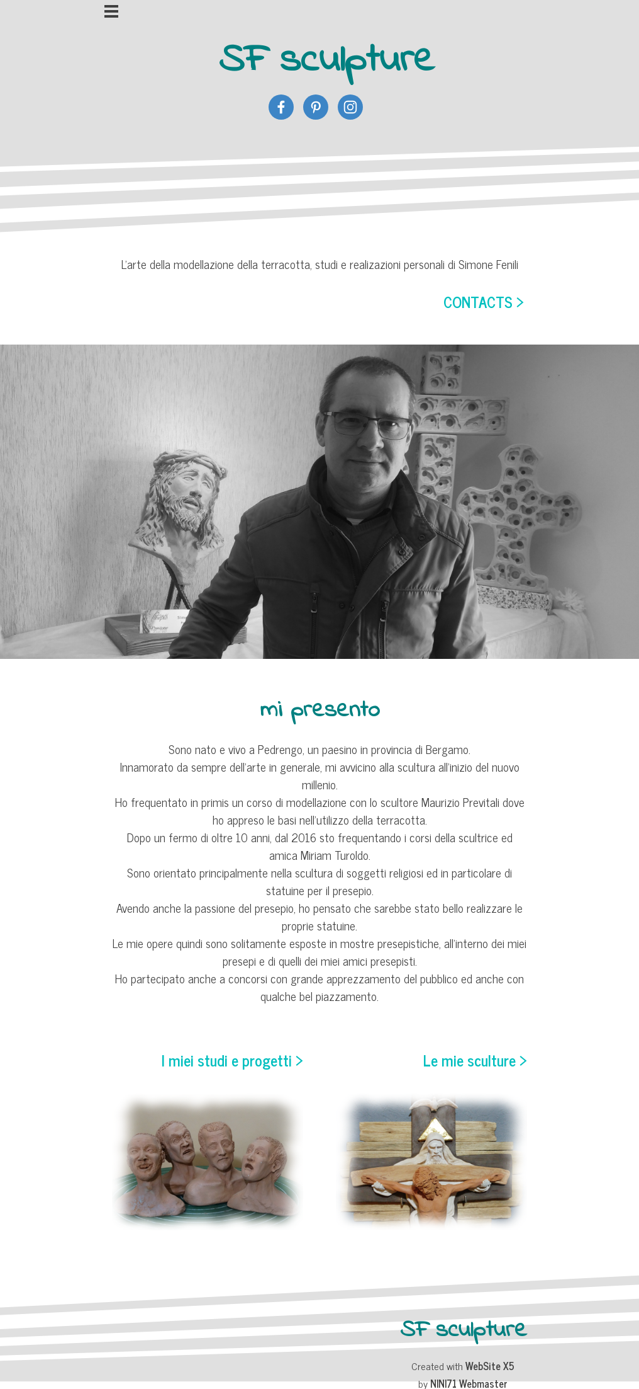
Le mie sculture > (475, 1060)
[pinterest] (315, 107)
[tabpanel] (319, 284)
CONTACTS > (483, 301)
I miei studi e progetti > (232, 1060)
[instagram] (350, 107)
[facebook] (281, 107)
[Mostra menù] (112, 11)
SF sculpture (327, 60)
